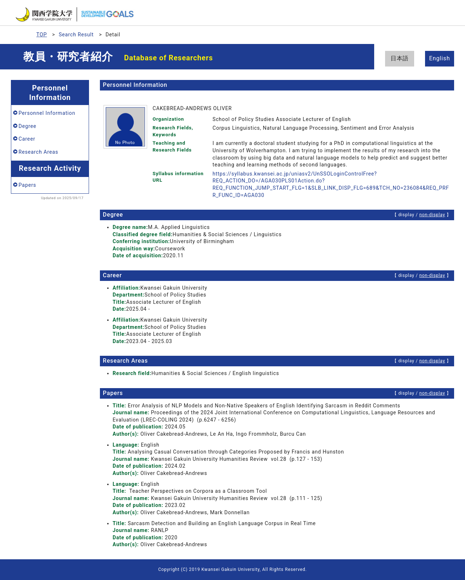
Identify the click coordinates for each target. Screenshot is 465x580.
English (439, 58)
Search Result (76, 34)
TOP (41, 34)
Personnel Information (47, 113)
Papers (27, 185)
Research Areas (38, 152)
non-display (432, 214)
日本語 (400, 58)
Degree (27, 126)
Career (27, 139)
